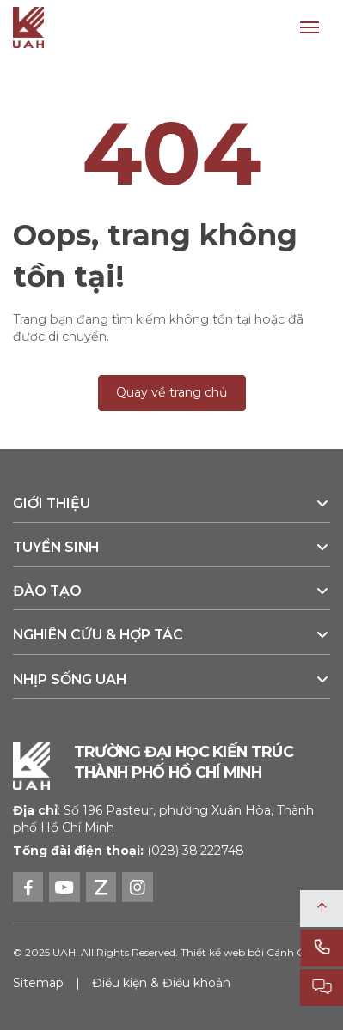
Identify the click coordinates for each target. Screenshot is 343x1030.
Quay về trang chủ (172, 392)
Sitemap (38, 983)
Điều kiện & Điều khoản (161, 983)
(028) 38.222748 (195, 850)
